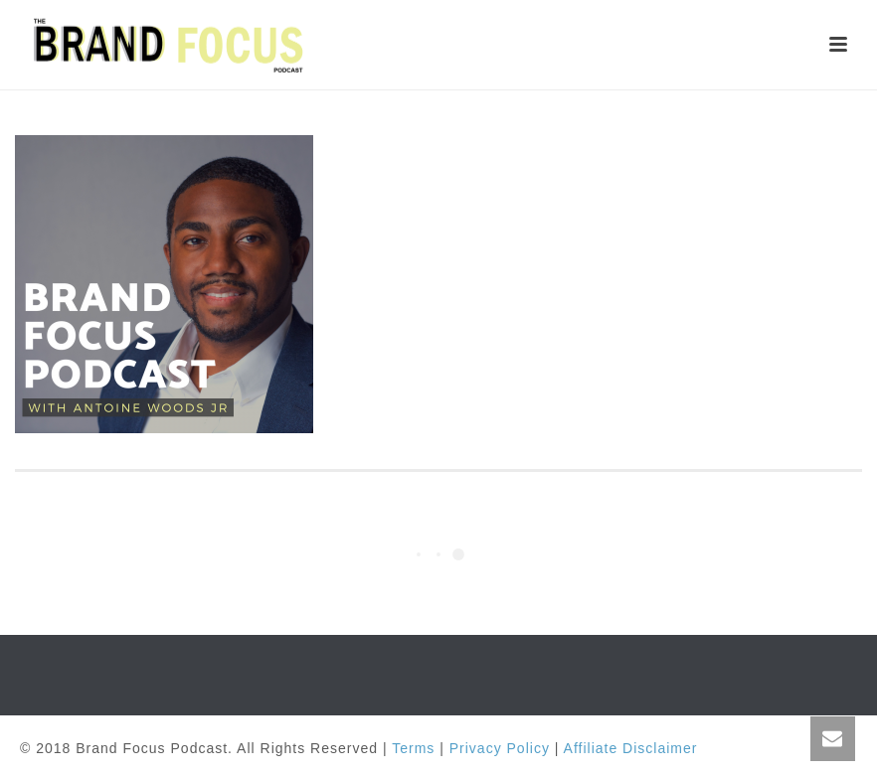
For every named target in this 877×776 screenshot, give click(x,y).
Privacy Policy (499, 748)
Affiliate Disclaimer (631, 748)
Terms (413, 748)
